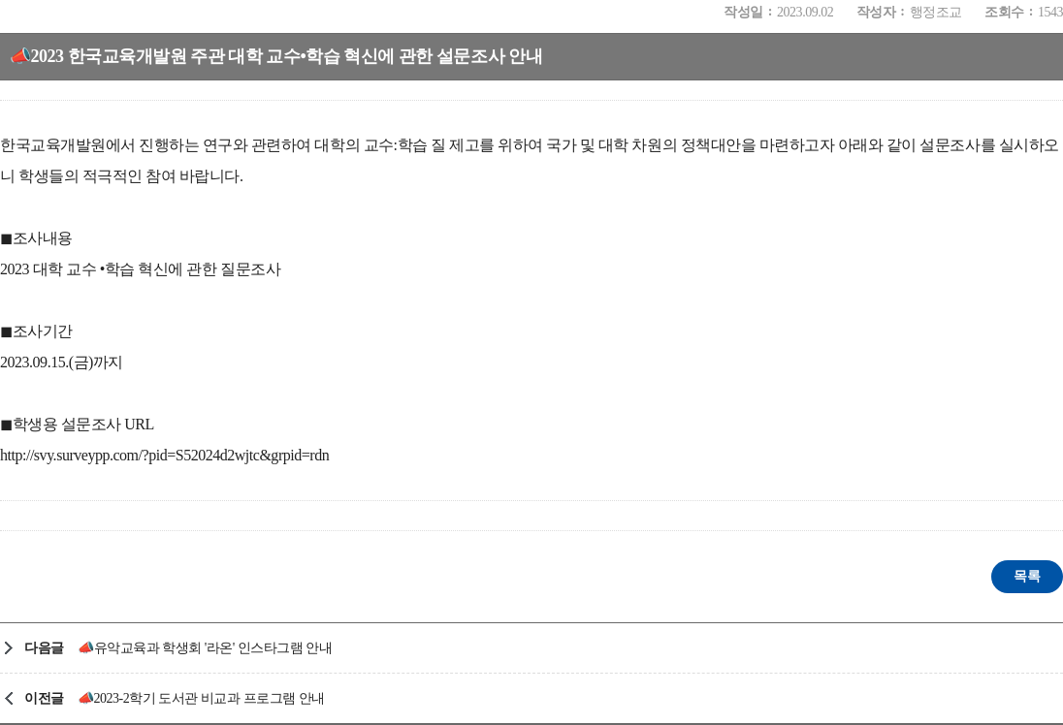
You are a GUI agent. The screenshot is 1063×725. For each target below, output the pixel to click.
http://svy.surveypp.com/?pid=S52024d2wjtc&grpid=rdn (164, 455)
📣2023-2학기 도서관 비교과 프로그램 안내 (201, 698)
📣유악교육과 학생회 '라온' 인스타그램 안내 (205, 648)
